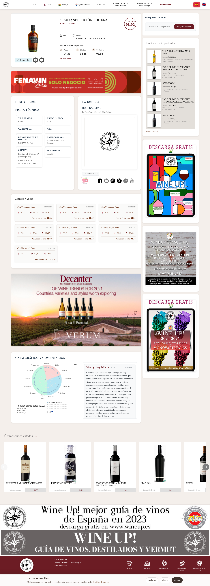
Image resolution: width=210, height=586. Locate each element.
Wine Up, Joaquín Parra (97, 367)
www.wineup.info (60, 566)
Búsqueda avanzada (184, 27)
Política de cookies (101, 582)
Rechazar (152, 580)
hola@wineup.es (75, 563)
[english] (204, 4)
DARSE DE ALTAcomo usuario (120, 5)
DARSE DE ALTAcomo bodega (144, 5)
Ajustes (165, 580)
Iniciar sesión (165, 5)
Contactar (101, 5)
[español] (196, 4)
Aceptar (177, 580)
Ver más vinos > (40, 437)
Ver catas (65, 58)
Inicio (34, 5)
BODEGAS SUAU (67, 24)
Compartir (23, 60)
